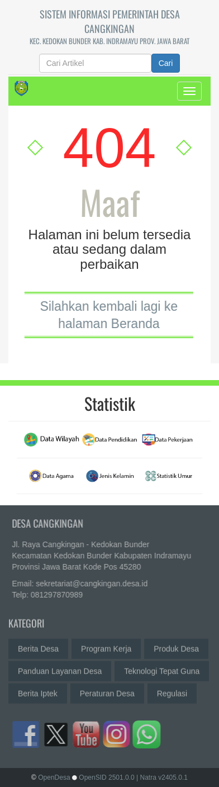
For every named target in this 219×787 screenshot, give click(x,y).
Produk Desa (176, 646)
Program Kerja (106, 646)
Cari (166, 63)
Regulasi (172, 690)
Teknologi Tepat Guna (161, 668)
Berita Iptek (38, 690)
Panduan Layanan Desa (60, 668)
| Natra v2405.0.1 (162, 777)
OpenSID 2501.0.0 (106, 777)
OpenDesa (54, 777)
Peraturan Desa (107, 690)
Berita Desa (38, 646)
